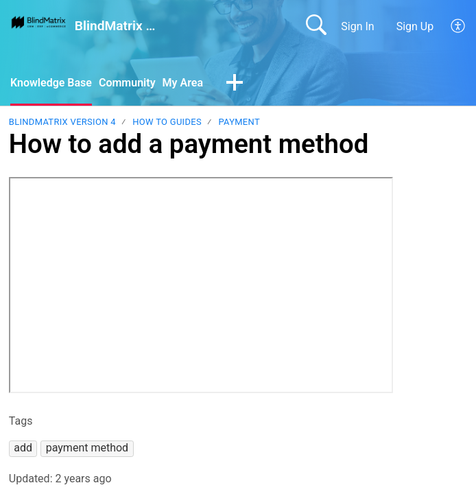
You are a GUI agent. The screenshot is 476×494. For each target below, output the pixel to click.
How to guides (167, 122)
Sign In (357, 26)
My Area (183, 82)
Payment (239, 122)
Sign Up (415, 26)
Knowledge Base (51, 82)
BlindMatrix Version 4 (62, 122)
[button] (458, 26)
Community (127, 82)
